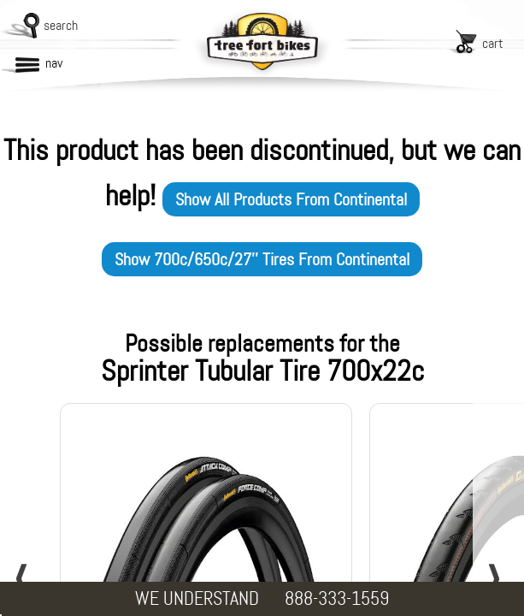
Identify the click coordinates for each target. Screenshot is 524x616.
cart (492, 43)
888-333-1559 (337, 598)
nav (53, 63)
